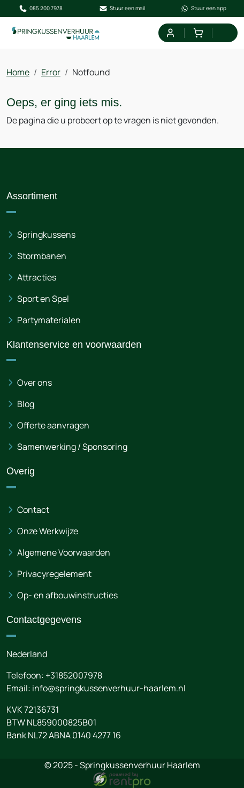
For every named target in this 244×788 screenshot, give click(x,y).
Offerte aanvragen (53, 425)
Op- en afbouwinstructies (67, 595)
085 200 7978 (41, 8)
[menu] (226, 33)
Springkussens (46, 234)
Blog (25, 404)
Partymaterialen (49, 320)
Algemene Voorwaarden (63, 552)
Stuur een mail (122, 8)
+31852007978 (73, 675)
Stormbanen (41, 256)
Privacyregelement (54, 574)
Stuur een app (203, 8)
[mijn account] (170, 33)
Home (17, 72)
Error (50, 72)
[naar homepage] (55, 32)
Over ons (34, 382)
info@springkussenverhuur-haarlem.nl (109, 688)
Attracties (36, 277)
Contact (33, 510)
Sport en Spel (43, 299)
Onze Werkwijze (47, 531)
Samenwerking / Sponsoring (72, 446)
